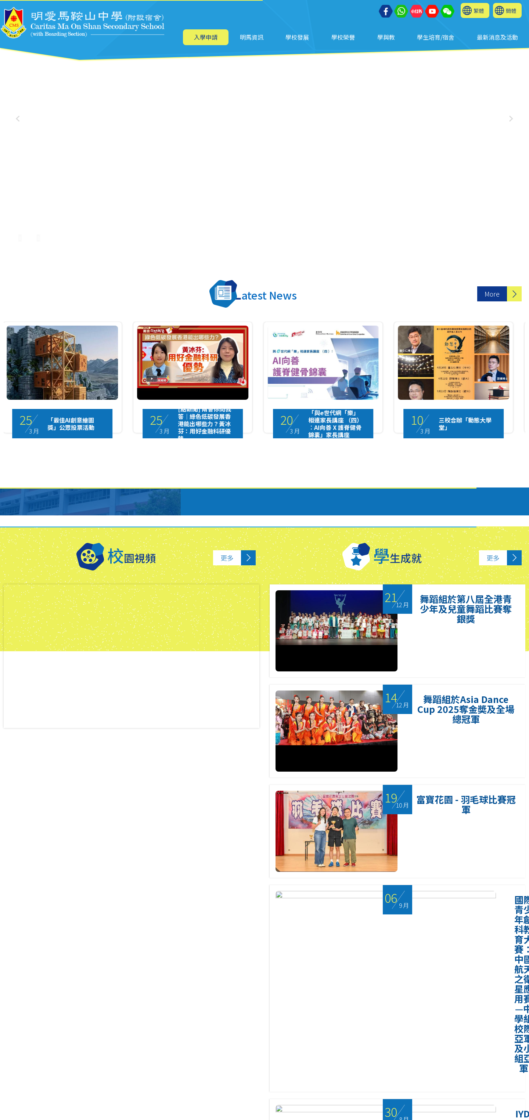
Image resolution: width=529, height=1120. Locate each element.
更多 (227, 557)
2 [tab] (260, 1035)
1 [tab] (246, 1035)
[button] (511, 118)
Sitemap (302, 1111)
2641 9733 (160, 1078)
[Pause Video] (20, 234)
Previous (16, 947)
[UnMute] (38, 234)
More (492, 293)
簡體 (511, 10)
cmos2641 (169, 1108)
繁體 (479, 10)
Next (513, 947)
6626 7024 (174, 1098)
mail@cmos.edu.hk (49, 1088)
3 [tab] (275, 1035)
